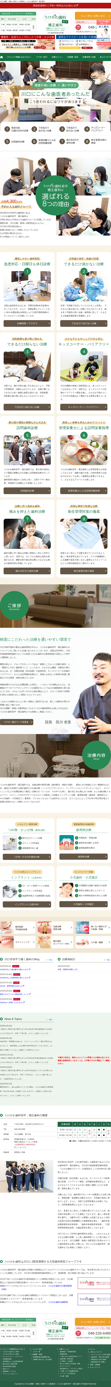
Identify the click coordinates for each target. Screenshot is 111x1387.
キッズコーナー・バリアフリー (13, 1356)
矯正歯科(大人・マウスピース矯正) (71, 1368)
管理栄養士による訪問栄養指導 (13, 1361)
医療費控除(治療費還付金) (41, 1357)
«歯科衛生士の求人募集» (99, 1359)
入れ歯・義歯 (64, 1376)
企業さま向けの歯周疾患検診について (71, 1356)
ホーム (3, 58)
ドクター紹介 (41, 58)
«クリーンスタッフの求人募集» (101, 1354)
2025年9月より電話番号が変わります (15, 969)
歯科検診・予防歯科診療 (68, 1351)
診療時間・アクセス (9, 1371)
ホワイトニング (65, 1366)
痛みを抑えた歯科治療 (10, 1364)
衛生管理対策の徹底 (9, 1366)
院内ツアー (6, 1369)
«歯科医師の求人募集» (98, 1362)
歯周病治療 (63, 1354)
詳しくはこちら (20, 1147)
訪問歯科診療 (7, 1359)
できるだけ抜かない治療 (11, 1351)
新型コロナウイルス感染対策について (15, 994)
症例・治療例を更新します (68, 969)
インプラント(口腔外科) (67, 1373)
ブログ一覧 (36, 1351)
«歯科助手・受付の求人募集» (100, 1357)
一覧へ (50, 960)
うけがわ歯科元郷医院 (58, 1302)
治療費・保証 (72, 58)
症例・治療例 (95, 1365)
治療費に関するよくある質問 (42, 1359)
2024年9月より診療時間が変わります (15, 978)
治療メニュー (57, 58)
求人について (104, 58)
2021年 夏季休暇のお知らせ (12, 986)
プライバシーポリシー (10, 1374)
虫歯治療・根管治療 (66, 1359)
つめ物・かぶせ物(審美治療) (69, 1371)
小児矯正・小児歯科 (66, 1361)
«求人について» (96, 1352)
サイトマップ (95, 1367)
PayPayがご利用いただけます (12, 1002)
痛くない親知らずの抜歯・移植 (70, 1363)
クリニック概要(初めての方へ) (19, 58)
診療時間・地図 (89, 58)
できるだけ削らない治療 (11, 1354)
